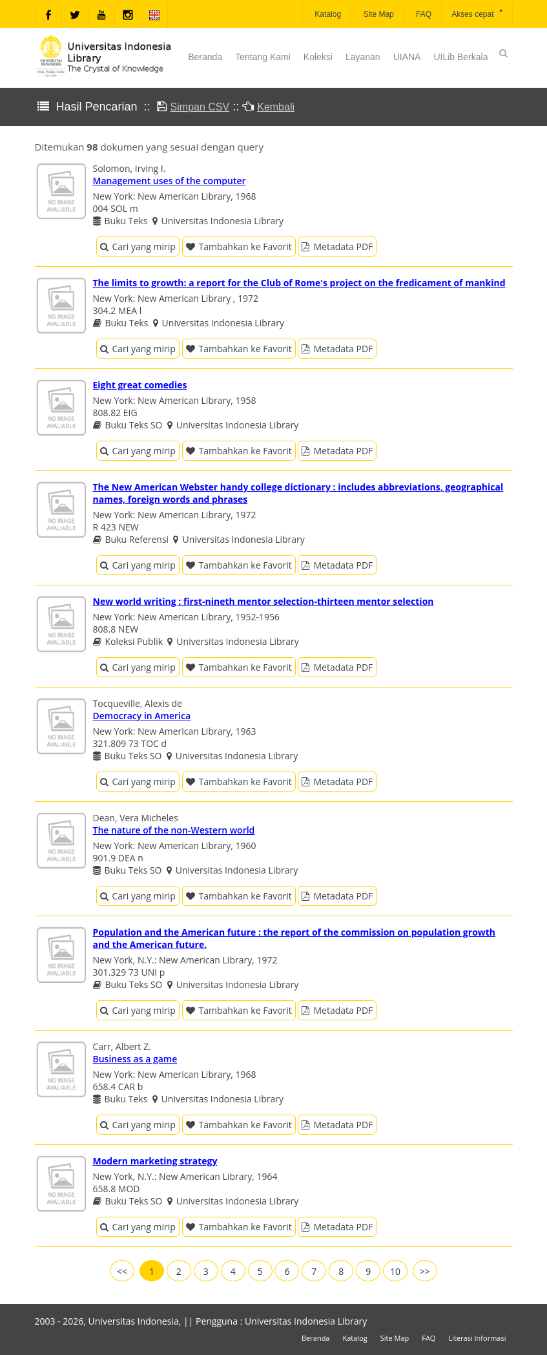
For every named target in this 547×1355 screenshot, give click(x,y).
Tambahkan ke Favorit (239, 246)
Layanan (363, 57)
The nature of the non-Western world (174, 830)
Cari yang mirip (138, 246)
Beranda (205, 57)
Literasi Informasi (477, 1338)
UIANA (407, 57)
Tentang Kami (263, 57)
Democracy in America (142, 715)
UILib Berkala (460, 57)
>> (425, 1271)
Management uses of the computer (169, 180)
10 (395, 1271)
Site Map (377, 14)
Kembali (275, 106)
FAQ (422, 14)
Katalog (327, 14)
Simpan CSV (200, 106)
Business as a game (135, 1059)
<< (122, 1271)
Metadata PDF (337, 246)
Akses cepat (477, 13)
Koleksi (318, 57)
